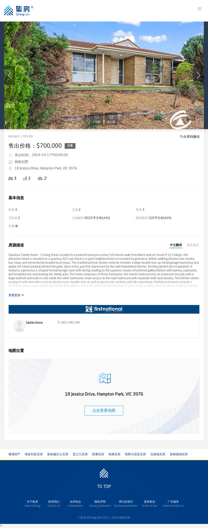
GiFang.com (94, 517)
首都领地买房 (179, 454)
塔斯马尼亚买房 (135, 454)
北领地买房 (157, 454)
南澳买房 (114, 454)
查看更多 (16, 295)
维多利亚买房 (34, 454)
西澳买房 (98, 454)
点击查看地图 (104, 411)
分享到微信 (191, 136)
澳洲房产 (14, 454)
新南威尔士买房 (57, 454)
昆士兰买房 (80, 454)
